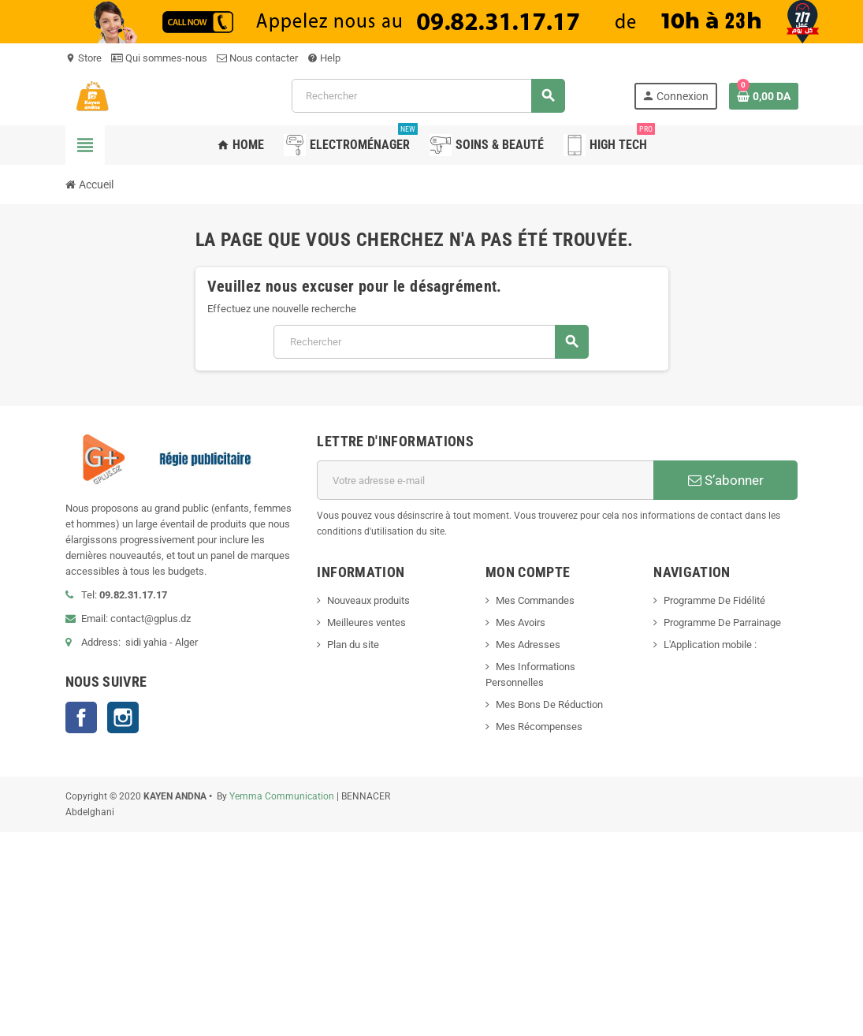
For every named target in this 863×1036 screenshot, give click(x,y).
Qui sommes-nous (159, 58)
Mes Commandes (535, 600)
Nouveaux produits (368, 600)
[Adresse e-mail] (485, 480)
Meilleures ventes (366, 622)
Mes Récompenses (539, 726)
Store (83, 58)
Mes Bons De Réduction (549, 704)
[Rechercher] (428, 96)
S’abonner (726, 480)
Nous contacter (257, 58)
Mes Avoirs (520, 622)
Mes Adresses (528, 644)
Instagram (123, 717)
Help (323, 58)
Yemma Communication (281, 796)
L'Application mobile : (710, 644)
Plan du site (353, 644)
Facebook (81, 717)
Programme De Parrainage (722, 622)
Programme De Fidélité (714, 600)
